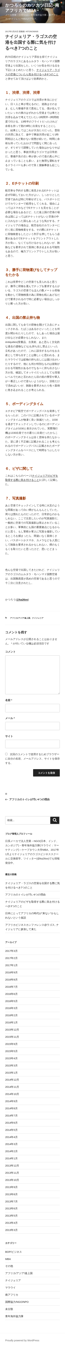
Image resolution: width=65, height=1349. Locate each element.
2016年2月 (11, 1015)
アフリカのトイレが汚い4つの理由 (25, 894)
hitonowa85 (32, 31)
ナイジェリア (38, 618)
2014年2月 (11, 1151)
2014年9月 (11, 1101)
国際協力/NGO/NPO (17, 1301)
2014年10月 (12, 1093)
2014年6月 (11, 1122)
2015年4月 (11, 1058)
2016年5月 (11, 1001)
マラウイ (10, 1287)
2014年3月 (11, 1144)
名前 (8, 700)
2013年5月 (11, 1215)
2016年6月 (11, 993)
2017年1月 (11, 965)
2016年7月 (11, 986)
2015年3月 (11, 1065)
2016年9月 (11, 972)
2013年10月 (12, 1179)
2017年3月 (11, 950)
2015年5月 (11, 1051)
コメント (10, 651)
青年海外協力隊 (14, 1316)
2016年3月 (11, 1008)
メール (10, 718)
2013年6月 (11, 1208)
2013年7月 (11, 1201)
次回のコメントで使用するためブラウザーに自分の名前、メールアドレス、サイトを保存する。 (32, 758)
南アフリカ (11, 1294)
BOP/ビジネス (13, 1251)
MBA (8, 1258)
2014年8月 (11, 1108)
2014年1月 (11, 1158)
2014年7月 (11, 1115)
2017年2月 (11, 958)
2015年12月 (12, 1029)
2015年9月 (11, 1043)
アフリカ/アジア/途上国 (20, 618)
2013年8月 (11, 1194)
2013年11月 (12, 1172)
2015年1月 (11, 1072)
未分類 (9, 1309)
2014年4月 (11, 1137)
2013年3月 (11, 1229)
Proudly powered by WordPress (22, 1340)
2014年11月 (12, 1086)
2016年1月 (11, 1022)
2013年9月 (11, 1187)
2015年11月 (12, 1036)
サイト (9, 736)
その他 (9, 1265)
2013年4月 (11, 1222)
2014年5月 (11, 1129)
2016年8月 (11, 979)
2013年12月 (12, 1165)
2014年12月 (12, 1079)
